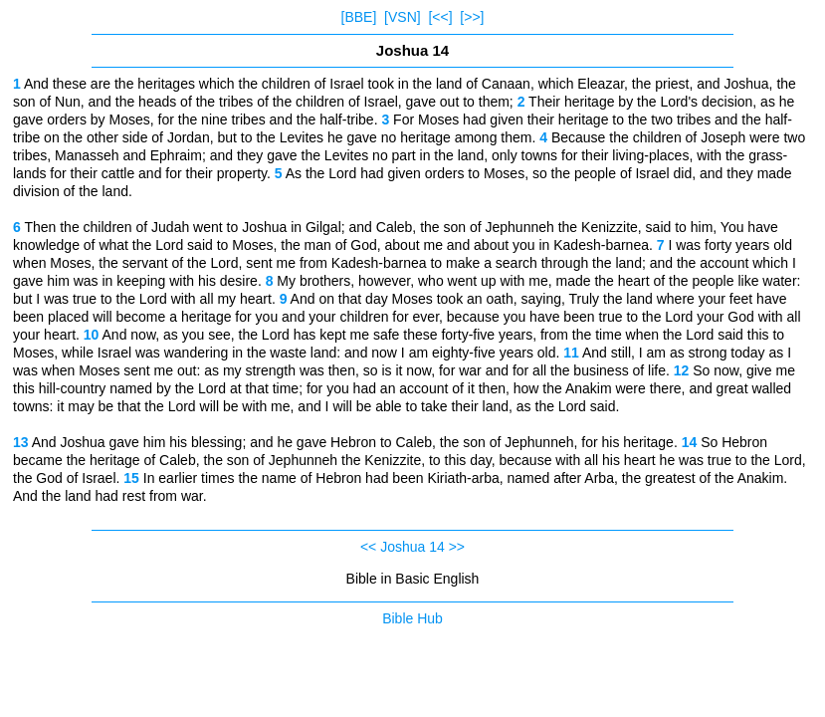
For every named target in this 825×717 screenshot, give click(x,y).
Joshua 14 (412, 547)
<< (368, 547)
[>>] (472, 17)
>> (457, 547)
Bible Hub (412, 618)
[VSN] (402, 17)
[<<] (440, 17)
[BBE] (359, 17)
